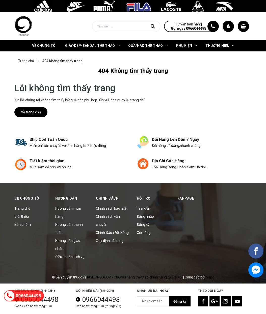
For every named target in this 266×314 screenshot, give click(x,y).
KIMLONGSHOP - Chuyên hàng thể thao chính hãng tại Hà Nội (135, 277)
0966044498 (101, 300)
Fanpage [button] (186, 198)
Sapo (210, 277)
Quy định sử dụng (109, 241)
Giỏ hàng (144, 233)
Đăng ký (143, 225)
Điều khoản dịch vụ (70, 257)
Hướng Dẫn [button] (66, 198)
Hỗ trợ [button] (144, 198)
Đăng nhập (145, 216)
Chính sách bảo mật (111, 208)
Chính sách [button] (107, 198)
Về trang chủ (31, 112)
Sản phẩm (22, 225)
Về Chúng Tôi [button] (27, 198)
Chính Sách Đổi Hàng (112, 233)
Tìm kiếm (144, 208)
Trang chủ (22, 208)
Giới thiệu (21, 216)
